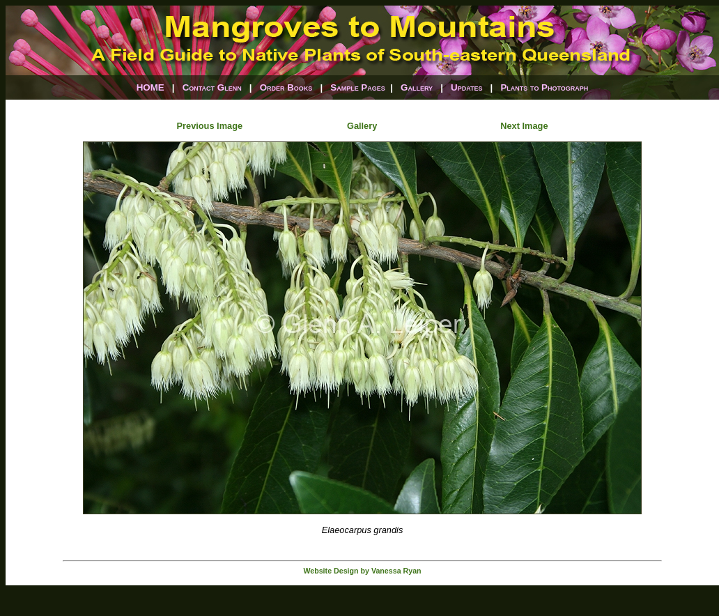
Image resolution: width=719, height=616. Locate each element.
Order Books (286, 87)
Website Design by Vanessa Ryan (362, 571)
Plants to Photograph (544, 87)
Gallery (417, 87)
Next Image (524, 126)
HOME (150, 87)
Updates (466, 87)
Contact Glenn (212, 87)
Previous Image (210, 126)
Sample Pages (357, 87)
